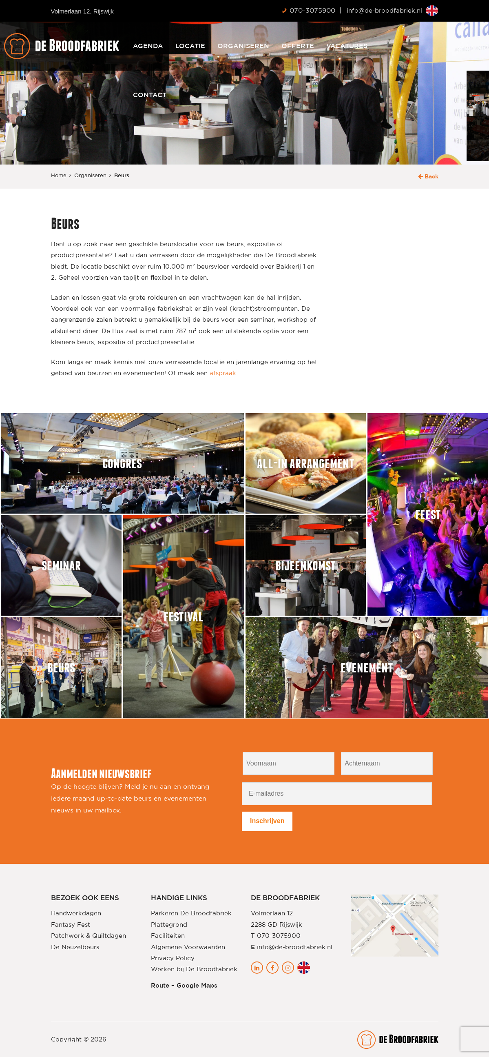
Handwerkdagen (76, 913)
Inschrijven (267, 820)
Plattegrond (169, 925)
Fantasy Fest (70, 925)
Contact (194, 95)
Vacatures (391, 46)
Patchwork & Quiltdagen (88, 936)
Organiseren (288, 46)
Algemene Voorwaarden (188, 947)
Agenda (192, 46)
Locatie (235, 46)
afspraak (223, 373)
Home (58, 175)
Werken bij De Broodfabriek (194, 969)
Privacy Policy (173, 958)
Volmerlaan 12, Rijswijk (82, 11)
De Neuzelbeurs (75, 947)
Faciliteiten (168, 936)
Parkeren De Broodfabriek (191, 913)
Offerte (342, 46)
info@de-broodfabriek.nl (384, 11)
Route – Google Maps (184, 986)
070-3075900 (312, 10)
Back (428, 177)
